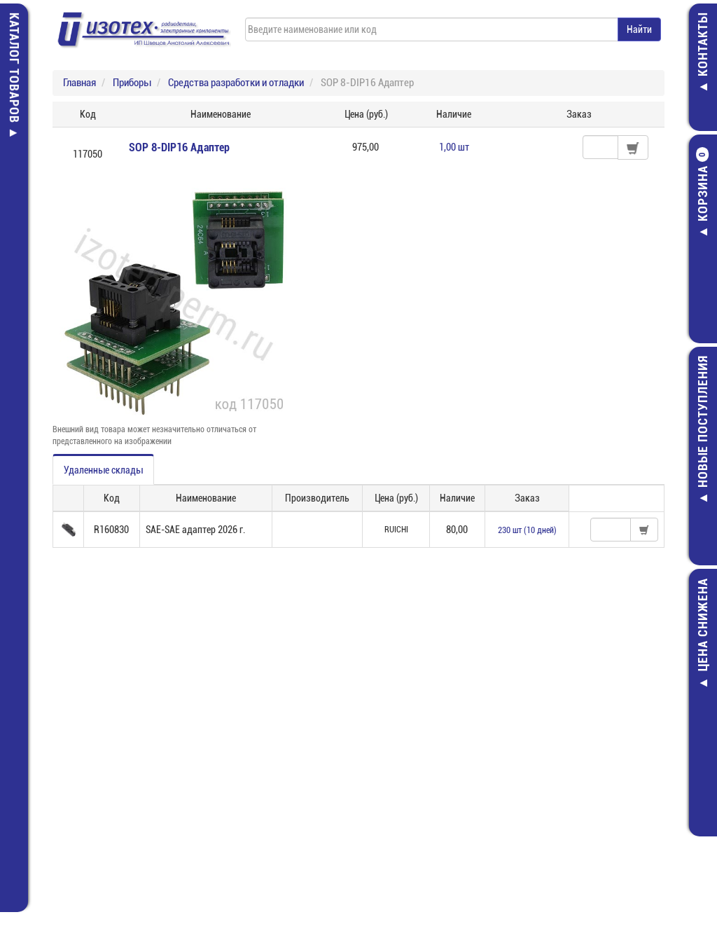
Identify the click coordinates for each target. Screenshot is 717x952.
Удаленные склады (103, 470)
